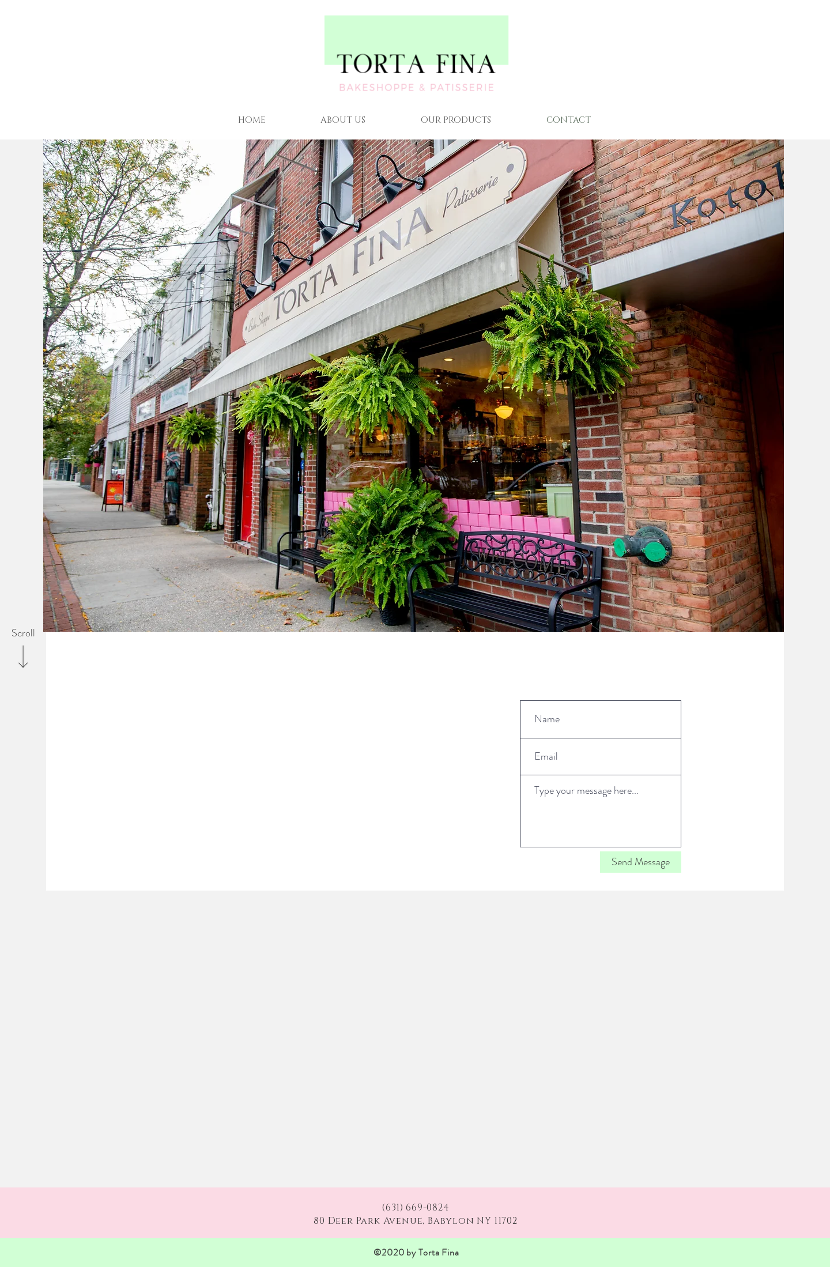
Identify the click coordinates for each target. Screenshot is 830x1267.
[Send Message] (640, 862)
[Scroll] (23, 633)
